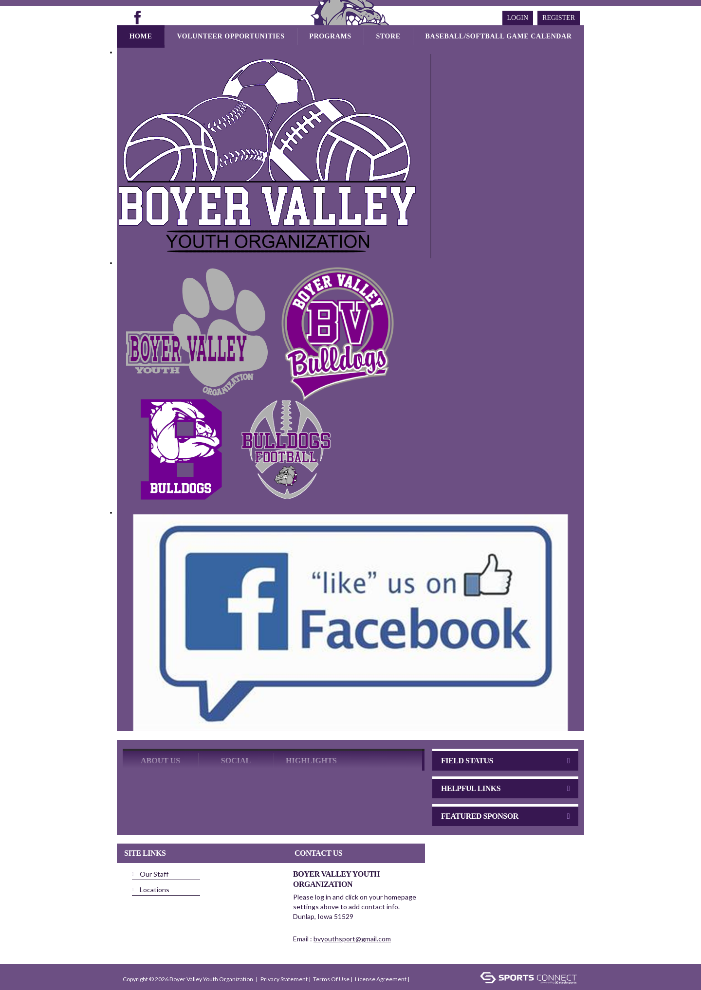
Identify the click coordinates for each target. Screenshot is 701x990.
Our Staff (154, 855)
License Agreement (380, 960)
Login (518, 17)
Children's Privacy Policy (154, 974)
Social (236, 742)
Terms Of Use (331, 960)
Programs (330, 36)
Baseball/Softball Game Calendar (498, 36)
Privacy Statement (284, 960)
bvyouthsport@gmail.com (352, 920)
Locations (154, 870)
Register (558, 17)
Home (140, 36)
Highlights (311, 742)
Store (388, 36)
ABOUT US (160, 742)
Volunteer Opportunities (230, 36)
